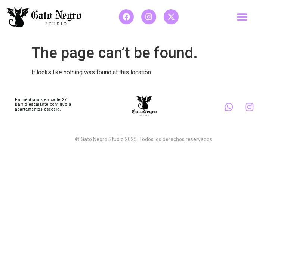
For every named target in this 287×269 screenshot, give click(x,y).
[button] (242, 16)
